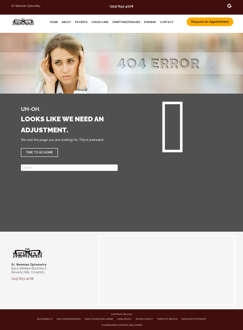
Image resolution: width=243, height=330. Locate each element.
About (66, 22)
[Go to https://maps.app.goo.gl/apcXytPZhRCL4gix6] (229, 6)
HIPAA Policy (124, 319)
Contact (167, 22)
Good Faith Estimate (194, 319)
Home (54, 22)
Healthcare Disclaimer (99, 319)
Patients (81, 22)
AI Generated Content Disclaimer (121, 325)
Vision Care (100, 22)
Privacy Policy (144, 319)
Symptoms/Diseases (126, 22)
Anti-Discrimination (69, 319)
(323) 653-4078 (121, 6)
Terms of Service (167, 319)
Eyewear (150, 22)
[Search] (69, 167)
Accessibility (45, 319)
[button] (39, 152)
